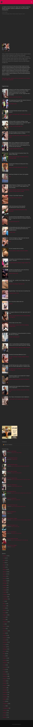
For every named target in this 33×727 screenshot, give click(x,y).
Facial (20, 324)
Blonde (4, 13)
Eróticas (4, 605)
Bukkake (13, 324)
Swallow (22, 191)
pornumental (21, 78)
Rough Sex (18, 191)
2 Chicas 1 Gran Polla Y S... (12, 531)
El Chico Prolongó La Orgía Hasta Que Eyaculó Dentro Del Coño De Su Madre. (19, 238)
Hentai (4, 640)
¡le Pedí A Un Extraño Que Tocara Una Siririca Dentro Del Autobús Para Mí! (19, 270)
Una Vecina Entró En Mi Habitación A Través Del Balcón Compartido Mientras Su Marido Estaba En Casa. (20, 218)
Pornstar (14, 293)
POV (10, 115)
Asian (10, 324)
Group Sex (5, 630)
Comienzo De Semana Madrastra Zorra (17, 354)
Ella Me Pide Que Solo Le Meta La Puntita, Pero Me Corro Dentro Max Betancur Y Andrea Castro (19, 365)
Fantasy (16, 499)
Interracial (11, 158)
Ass (9, 103)
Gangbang (27, 189)
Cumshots (18, 189)
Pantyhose (28, 347)
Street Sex (5, 694)
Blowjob (7, 13)
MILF (17, 13)
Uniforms (5, 710)
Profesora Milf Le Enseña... (12, 471)
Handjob (10, 191)
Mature (19, 167)
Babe (15, 135)
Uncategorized (6, 708)
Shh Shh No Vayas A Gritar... (12, 478)
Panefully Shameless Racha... (12, 464)
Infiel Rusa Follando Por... (11, 511)
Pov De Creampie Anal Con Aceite (16, 248)
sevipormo (11, 79)
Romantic (5, 676)
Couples (4, 592)
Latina (14, 97)
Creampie (18, 250)
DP (21, 189)
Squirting (5, 692)
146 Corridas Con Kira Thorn (15, 322)
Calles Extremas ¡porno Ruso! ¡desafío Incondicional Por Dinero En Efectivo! (17, 206)
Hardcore (14, 13)
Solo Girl (4, 687)
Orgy (4, 655)
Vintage (4, 712)
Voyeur (10, 137)
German (4, 626)
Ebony (4, 603)
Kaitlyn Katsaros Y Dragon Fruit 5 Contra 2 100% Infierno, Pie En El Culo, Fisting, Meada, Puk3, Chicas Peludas (19, 186)
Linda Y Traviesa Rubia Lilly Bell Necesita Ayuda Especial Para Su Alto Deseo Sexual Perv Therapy (19, 344)
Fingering (20, 283)
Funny (4, 619)
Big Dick (16, 156)
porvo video (6, 79)
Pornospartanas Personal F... (12, 457)
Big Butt (16, 114)
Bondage (4, 583)
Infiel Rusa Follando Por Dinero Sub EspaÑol (18, 174)
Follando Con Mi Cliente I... (12, 451)
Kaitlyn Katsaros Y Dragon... (12, 518)
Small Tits (20, 13)
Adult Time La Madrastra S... (12, 484)
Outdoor (4, 658)
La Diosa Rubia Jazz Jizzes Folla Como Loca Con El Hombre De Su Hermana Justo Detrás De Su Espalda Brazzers (19, 229)
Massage (18, 126)
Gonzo (4, 628)
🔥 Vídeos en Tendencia (7, 444)
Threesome (19, 197)
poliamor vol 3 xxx (14, 78)
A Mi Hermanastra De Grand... (12, 538)
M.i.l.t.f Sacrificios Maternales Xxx (16, 301)
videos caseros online (6, 78)
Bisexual (4, 576)
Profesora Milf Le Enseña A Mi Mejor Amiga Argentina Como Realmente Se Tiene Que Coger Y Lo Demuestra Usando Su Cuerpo (20, 123)
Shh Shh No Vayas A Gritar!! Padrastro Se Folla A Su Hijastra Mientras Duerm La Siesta (19, 132)
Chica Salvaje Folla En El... (11, 491)
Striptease (5, 696)
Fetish (11, 13)
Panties (14, 326)
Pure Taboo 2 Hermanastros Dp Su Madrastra (19, 396)
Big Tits (19, 114)
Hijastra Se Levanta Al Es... (12, 498)
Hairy (4, 633)
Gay (3, 624)
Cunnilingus (5, 599)
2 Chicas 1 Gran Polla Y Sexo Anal (16, 195)
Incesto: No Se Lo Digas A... (12, 545)
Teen (24, 13)
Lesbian (14, 546)
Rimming (21, 148)
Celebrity (4, 587)
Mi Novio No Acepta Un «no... (12, 525)
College (22, 262)
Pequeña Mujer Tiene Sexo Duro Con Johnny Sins (19, 291)
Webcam (4, 717)
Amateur (10, 97)
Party (4, 665)
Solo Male (5, 690)
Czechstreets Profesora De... (12, 505)
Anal (10, 189)
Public (16, 97)
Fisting (23, 189)
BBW (4, 567)
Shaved (25, 135)
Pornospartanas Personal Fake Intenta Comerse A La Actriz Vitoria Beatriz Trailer (20, 101)
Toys (4, 705)
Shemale (4, 683)
